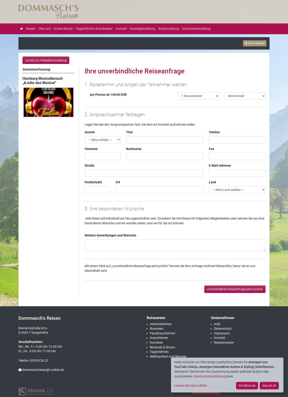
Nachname (134, 149)
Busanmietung (168, 28)
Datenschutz (223, 328)
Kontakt (121, 28)
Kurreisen (156, 342)
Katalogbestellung (142, 28)
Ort (118, 182)
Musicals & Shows (162, 347)
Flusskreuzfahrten (162, 333)
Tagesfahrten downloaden (94, 28)
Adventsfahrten (161, 324)
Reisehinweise (224, 342)
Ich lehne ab (247, 385)
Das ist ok (269, 385)
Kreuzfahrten (159, 338)
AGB (217, 324)
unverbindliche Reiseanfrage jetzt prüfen (235, 289)
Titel (129, 132)
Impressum (222, 333)
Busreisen (157, 328)
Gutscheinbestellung (196, 28)
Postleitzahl (93, 182)
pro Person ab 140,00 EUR (106, 94)
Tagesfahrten (159, 352)
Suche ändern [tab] (255, 43)
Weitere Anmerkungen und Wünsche (110, 235)
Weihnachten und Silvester (168, 356)
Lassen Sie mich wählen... (192, 385)
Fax (211, 149)
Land (212, 182)
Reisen (30, 28)
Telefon (214, 132)
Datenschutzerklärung (209, 376)
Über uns (44, 28)
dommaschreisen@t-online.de (41, 370)
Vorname (91, 149)
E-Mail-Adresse (220, 165)
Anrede (90, 132)
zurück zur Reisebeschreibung (46, 60)
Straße (89, 165)
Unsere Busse (63, 28)
